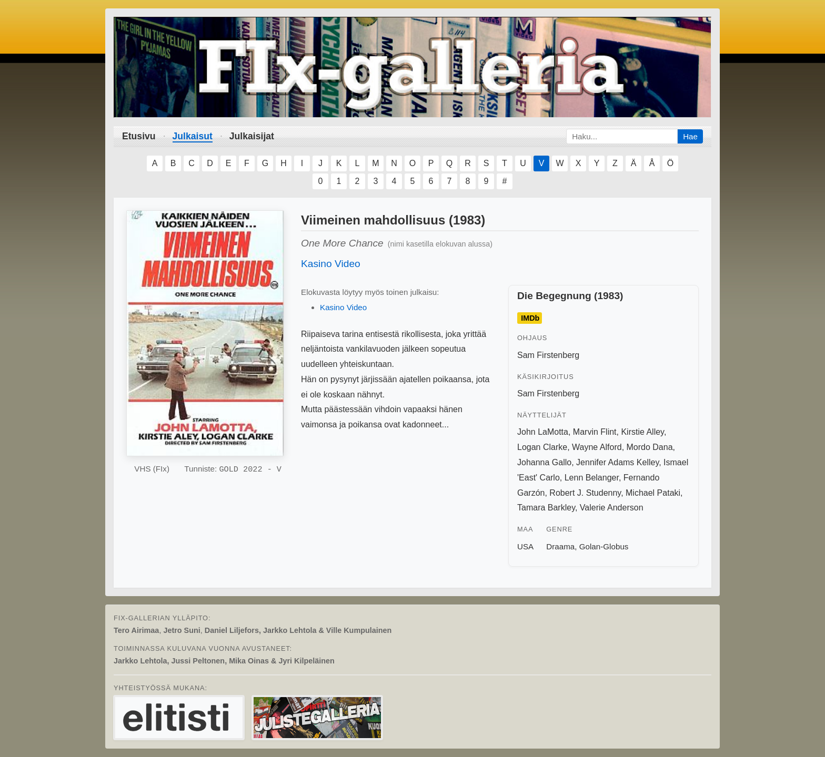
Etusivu (139, 136)
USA (525, 546)
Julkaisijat (251, 136)
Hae (690, 136)
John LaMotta (542, 431)
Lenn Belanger (592, 477)
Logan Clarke (542, 447)
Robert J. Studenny (585, 492)
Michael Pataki (653, 492)
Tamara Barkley (546, 507)
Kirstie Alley (642, 431)
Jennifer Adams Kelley (617, 462)
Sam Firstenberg (548, 355)
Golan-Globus (604, 546)
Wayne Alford (597, 447)
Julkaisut (193, 136)
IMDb (530, 318)
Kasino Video (330, 263)
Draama (560, 546)
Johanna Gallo (544, 462)
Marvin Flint (595, 431)
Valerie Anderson (611, 507)
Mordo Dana (650, 447)
